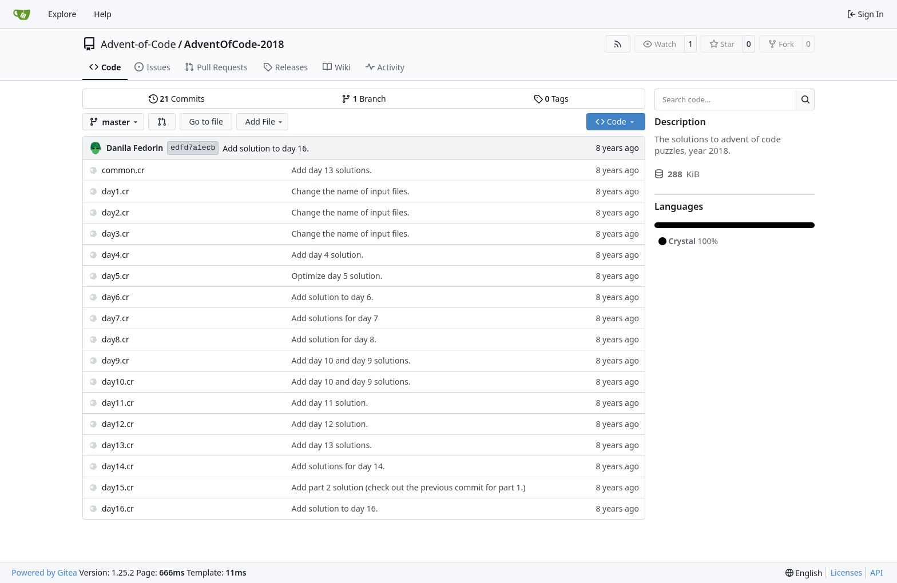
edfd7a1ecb (192, 147)
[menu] (804, 573)
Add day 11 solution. (330, 402)
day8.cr (115, 339)
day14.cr (118, 466)
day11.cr (118, 402)
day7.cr (115, 318)
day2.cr (115, 212)
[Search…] (805, 99)
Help (103, 14)
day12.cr (118, 423)
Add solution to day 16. (266, 148)
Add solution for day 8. (334, 339)
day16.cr (118, 508)
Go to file (206, 121)
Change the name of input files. (351, 191)
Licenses (847, 572)
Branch (364, 98)
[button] (162, 121)
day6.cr (115, 297)
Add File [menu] (264, 121)
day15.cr (118, 487)
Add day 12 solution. (330, 423)
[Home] (22, 14)
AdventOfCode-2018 (234, 44)
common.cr (123, 170)
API (876, 572)
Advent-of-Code (138, 44)
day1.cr (115, 191)
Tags (551, 98)
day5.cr (115, 275)
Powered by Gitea (44, 572)
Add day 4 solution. (328, 254)
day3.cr (115, 233)
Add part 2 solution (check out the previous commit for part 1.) (409, 487)
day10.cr (118, 381)
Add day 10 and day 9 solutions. (351, 360)
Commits (177, 98)
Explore (62, 14)
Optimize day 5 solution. (337, 275)
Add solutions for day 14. (338, 466)
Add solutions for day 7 (335, 318)
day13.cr (118, 445)
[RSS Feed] (618, 44)
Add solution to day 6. (333, 297)
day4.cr (115, 254)
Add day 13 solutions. (332, 170)
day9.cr (115, 360)
